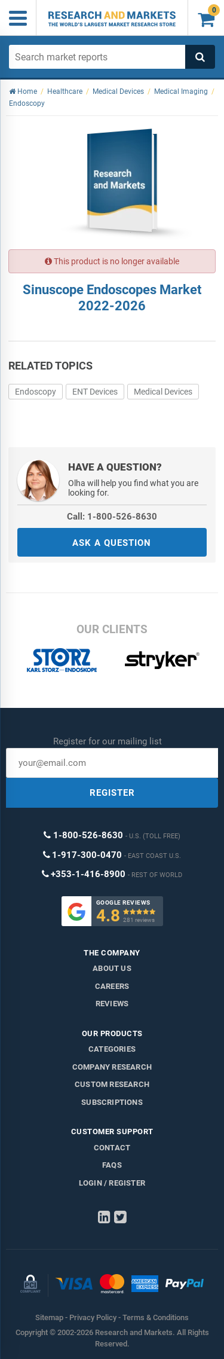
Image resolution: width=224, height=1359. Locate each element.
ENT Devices (95, 391)
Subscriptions (112, 1102)
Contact (112, 1147)
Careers (112, 986)
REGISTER (112, 792)
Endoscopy (35, 391)
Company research (112, 1066)
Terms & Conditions (155, 1317)
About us (112, 968)
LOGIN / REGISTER (112, 1182)
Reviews (112, 1003)
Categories (112, 1049)
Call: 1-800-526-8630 (112, 516)
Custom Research (112, 1084)
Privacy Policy (92, 1317)
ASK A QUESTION (111, 543)
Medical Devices (163, 391)
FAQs (112, 1165)
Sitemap (49, 1317)
